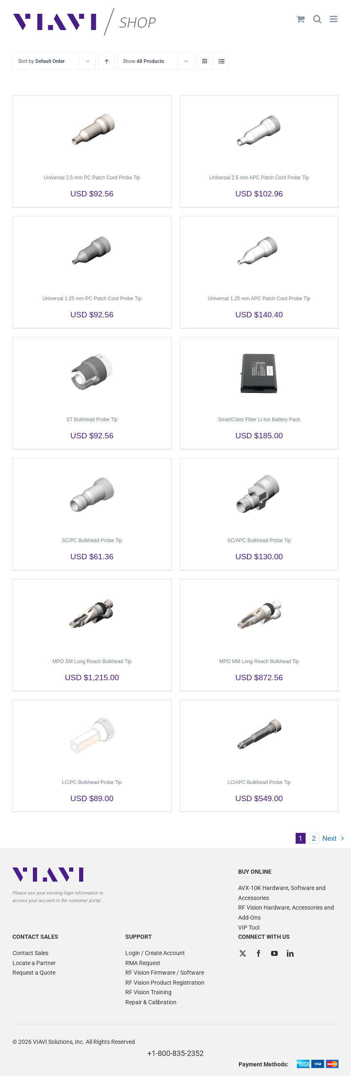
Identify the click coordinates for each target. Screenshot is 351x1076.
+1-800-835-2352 (175, 1053)
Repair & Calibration (151, 1002)
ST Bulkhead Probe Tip (91, 419)
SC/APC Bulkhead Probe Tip (259, 540)
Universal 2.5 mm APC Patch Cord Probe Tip (259, 178)
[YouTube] (274, 953)
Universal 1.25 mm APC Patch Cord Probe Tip (259, 299)
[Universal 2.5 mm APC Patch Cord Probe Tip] (259, 131)
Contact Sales (30, 953)
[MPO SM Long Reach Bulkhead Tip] (92, 614)
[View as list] (221, 61)
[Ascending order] (106, 61)
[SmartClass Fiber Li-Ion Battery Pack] (259, 372)
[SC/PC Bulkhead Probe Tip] (92, 493)
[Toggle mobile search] (317, 19)
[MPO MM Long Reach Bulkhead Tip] (259, 614)
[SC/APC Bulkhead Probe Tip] (259, 493)
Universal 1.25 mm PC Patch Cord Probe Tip (92, 299)
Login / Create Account (155, 953)
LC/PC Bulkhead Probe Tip (92, 782)
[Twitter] (243, 953)
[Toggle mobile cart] (300, 19)
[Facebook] (258, 953)
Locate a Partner (34, 963)
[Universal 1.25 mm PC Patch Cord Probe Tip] (92, 251)
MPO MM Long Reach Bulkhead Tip (259, 661)
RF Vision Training (148, 992)
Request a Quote (33, 972)
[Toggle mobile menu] (334, 19)
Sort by (41, 61)
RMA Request (142, 963)
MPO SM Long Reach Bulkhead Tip (91, 661)
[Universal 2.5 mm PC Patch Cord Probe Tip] (92, 131)
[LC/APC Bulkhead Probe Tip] (259, 735)
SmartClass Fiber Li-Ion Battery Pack (259, 419)
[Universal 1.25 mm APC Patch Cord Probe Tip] (259, 251)
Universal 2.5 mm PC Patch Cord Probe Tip (92, 178)
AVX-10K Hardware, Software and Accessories (282, 893)
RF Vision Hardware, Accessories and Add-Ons (286, 912)
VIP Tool (248, 927)
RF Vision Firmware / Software (164, 972)
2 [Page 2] (314, 838)
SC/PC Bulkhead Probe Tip (92, 540)
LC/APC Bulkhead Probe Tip (259, 782)
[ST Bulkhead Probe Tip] (92, 372)
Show (143, 61)
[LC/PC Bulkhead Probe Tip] (92, 735)
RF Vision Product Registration (164, 982)
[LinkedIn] (290, 953)
